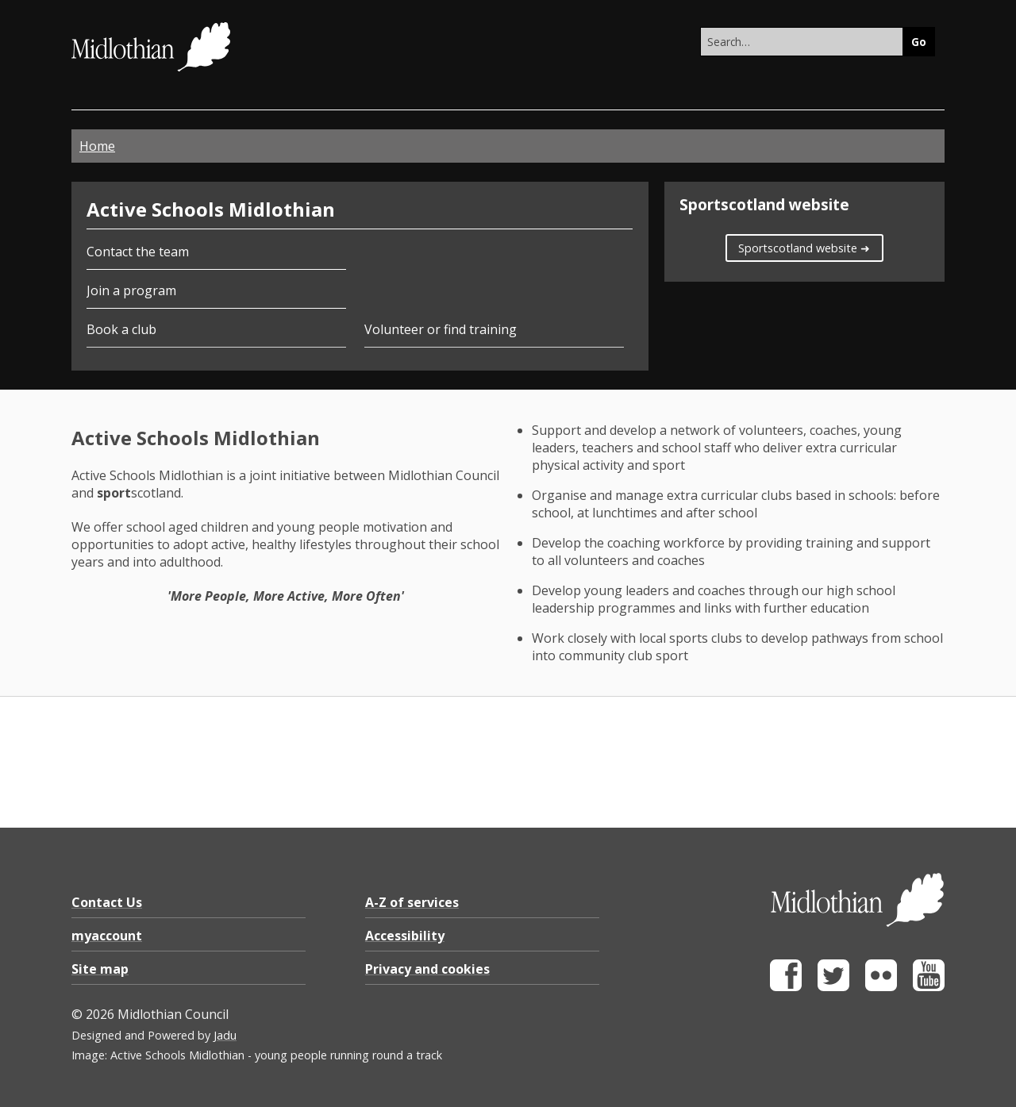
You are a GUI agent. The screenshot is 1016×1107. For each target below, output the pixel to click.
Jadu (225, 1035)
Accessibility (404, 935)
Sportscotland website (764, 204)
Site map (100, 969)
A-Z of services (412, 902)
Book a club (121, 329)
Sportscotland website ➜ (804, 248)
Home (97, 146)
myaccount (106, 935)
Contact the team (138, 251)
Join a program (131, 290)
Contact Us (106, 902)
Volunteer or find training (440, 329)
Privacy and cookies (427, 969)
